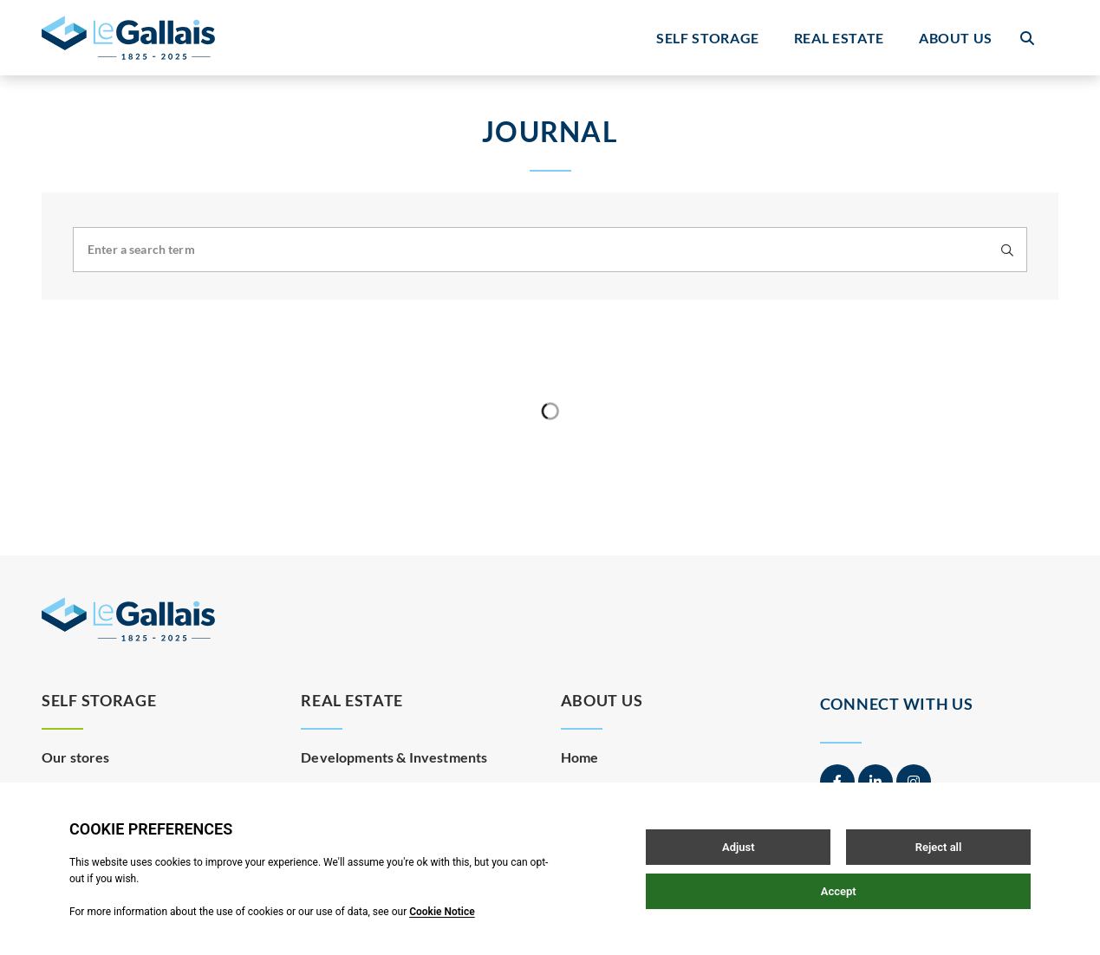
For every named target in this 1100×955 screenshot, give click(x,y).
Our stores (76, 752)
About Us (956, 37)
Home (580, 752)
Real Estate (839, 37)
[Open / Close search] (1027, 38)
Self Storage (707, 37)
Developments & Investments (394, 752)
